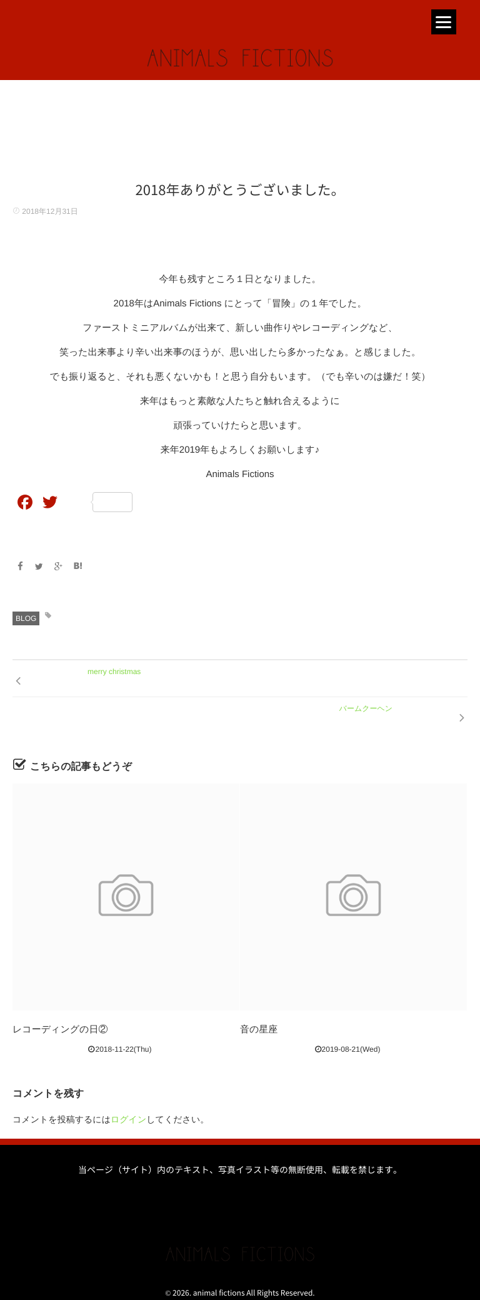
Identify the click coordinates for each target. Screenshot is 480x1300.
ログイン (128, 1119)
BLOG (26, 618)
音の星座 (259, 1029)
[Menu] (443, 21)
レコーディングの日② (60, 1029)
